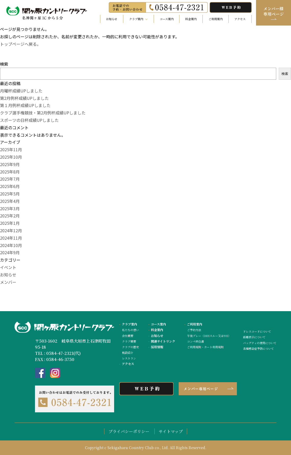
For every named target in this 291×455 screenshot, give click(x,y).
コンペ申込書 (195, 341)
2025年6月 (10, 186)
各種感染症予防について (258, 348)
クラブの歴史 (130, 347)
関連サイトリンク (161, 341)
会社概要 (127, 336)
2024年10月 (11, 245)
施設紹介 (127, 353)
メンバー (8, 282)
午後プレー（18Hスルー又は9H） (209, 336)
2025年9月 (10, 164)
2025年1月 (10, 223)
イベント (8, 267)
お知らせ (111, 19)
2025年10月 (11, 157)
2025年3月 (10, 208)
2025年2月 (10, 216)
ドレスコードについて (257, 331)
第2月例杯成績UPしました (24, 98)
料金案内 (191, 19)
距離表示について (254, 337)
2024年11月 (11, 238)
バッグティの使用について (259, 343)
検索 (4, 64)
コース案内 (167, 19)
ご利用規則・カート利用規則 (205, 347)
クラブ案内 (128, 324)
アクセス (240, 19)
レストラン (129, 358)
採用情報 (155, 347)
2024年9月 (10, 252)
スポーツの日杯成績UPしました (29, 120)
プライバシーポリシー (128, 431)
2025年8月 (10, 172)
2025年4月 (10, 201)
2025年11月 (11, 149)
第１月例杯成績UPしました (25, 105)
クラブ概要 (129, 341)
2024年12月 (11, 230)
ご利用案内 (216, 19)
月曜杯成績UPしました (21, 91)
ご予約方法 (194, 330)
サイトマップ (171, 431)
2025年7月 (10, 179)
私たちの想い (130, 330)
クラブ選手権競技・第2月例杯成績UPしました (43, 113)
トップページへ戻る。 (20, 44)
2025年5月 (10, 194)
